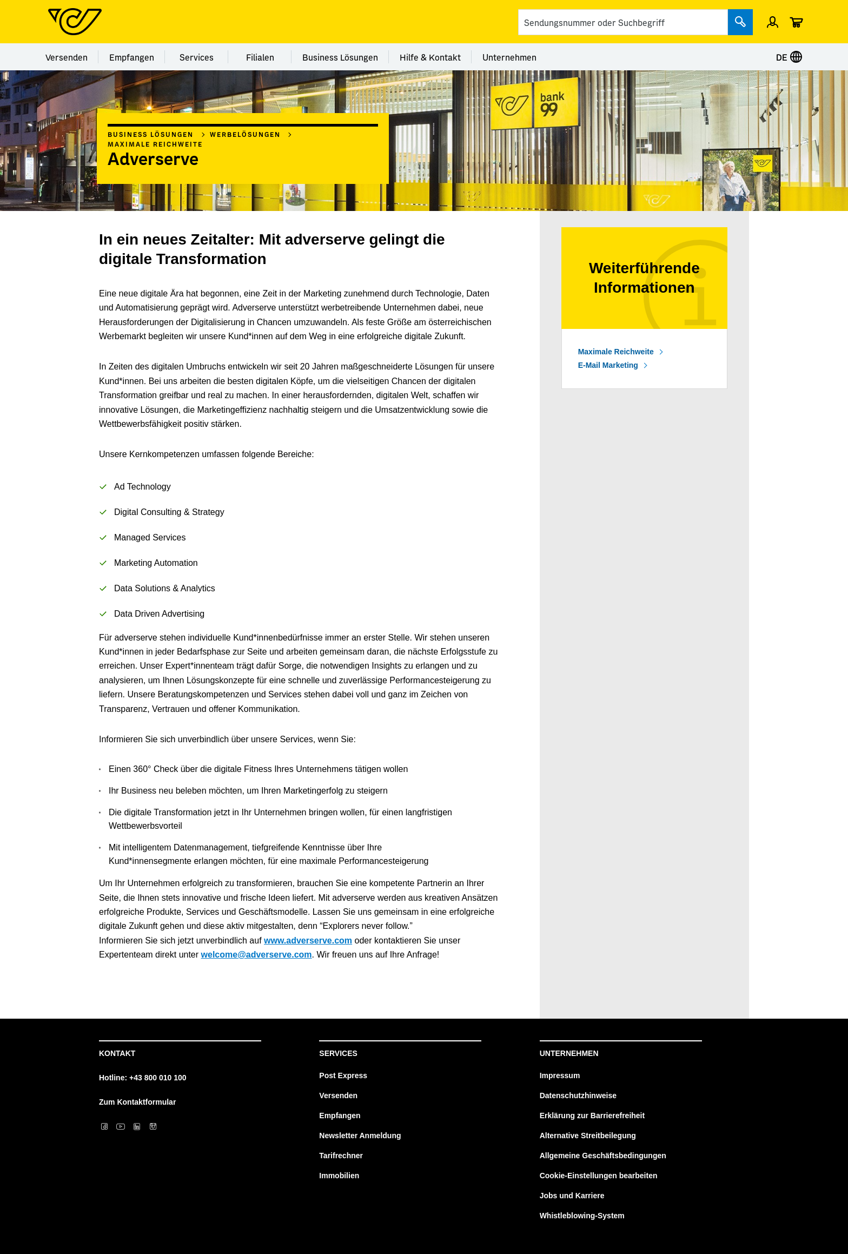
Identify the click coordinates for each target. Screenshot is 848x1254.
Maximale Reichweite (155, 144)
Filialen (260, 56)
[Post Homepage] (75, 21)
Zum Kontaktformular (137, 1102)
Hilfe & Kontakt (430, 56)
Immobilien (339, 1175)
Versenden (66, 56)
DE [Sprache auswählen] (789, 56)
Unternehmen (509, 56)
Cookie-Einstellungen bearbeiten (599, 1175)
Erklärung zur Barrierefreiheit (592, 1115)
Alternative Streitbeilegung (588, 1135)
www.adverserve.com (308, 940)
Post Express (343, 1075)
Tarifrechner (341, 1155)
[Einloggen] (772, 21)
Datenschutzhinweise (578, 1095)
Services (197, 56)
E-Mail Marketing (608, 365)
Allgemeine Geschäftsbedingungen (603, 1155)
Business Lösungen (340, 56)
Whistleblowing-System (582, 1215)
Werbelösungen (245, 134)
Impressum (560, 1075)
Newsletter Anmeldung (360, 1135)
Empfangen (131, 56)
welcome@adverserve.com (256, 954)
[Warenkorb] (796, 21)
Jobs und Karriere (572, 1195)
